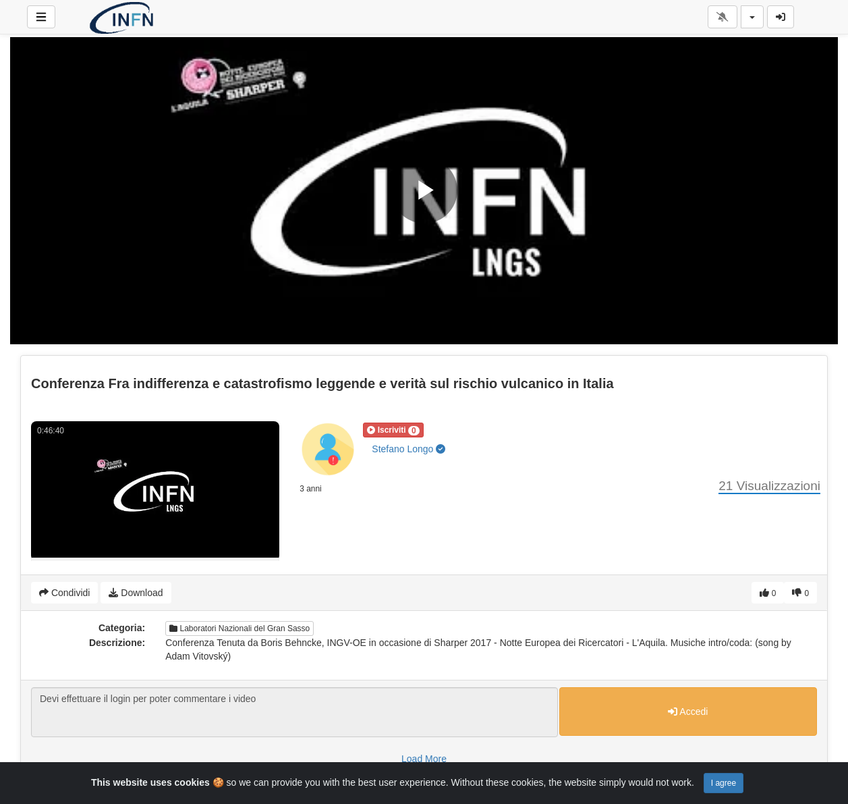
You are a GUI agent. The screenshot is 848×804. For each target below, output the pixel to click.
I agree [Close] (723, 783)
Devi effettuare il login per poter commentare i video (294, 712)
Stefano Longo (408, 449)
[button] (393, 430)
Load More (424, 758)
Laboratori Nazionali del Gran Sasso (239, 628)
